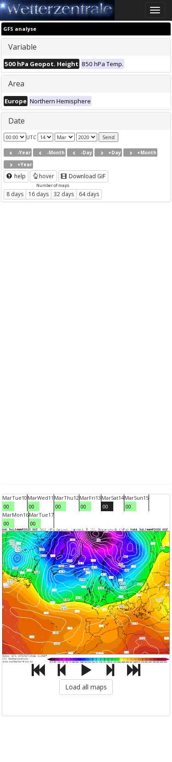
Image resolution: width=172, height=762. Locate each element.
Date (16, 121)
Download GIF (83, 176)
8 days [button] (14, 194)
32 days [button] (64, 194)
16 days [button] (38, 194)
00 (6, 506)
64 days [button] (89, 194)
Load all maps (86, 687)
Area (16, 84)
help (16, 176)
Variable (22, 47)
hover (43, 176)
